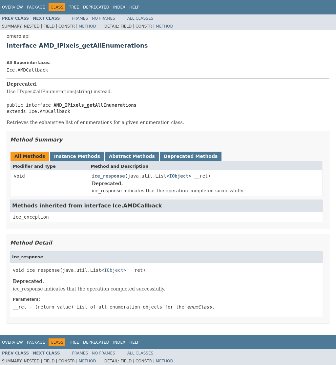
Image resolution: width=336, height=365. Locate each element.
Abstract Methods (132, 156)
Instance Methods (77, 156)
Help (134, 7)
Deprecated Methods (191, 156)
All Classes (140, 18)
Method (87, 26)
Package (36, 7)
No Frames (103, 18)
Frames (80, 18)
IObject (179, 176)
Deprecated (96, 7)
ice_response (108, 176)
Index (119, 7)
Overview (12, 7)
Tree (74, 7)
